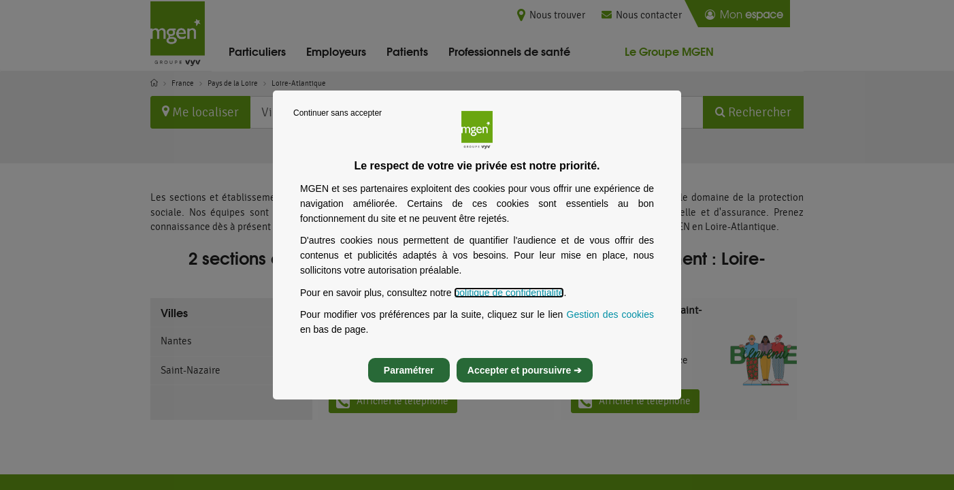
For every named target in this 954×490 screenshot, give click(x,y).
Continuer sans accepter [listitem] (337, 125)
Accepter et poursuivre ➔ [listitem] (524, 382)
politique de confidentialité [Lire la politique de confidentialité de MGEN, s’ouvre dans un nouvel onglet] (508, 304)
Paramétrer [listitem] (409, 382)
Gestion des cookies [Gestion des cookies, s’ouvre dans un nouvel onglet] (611, 326)
